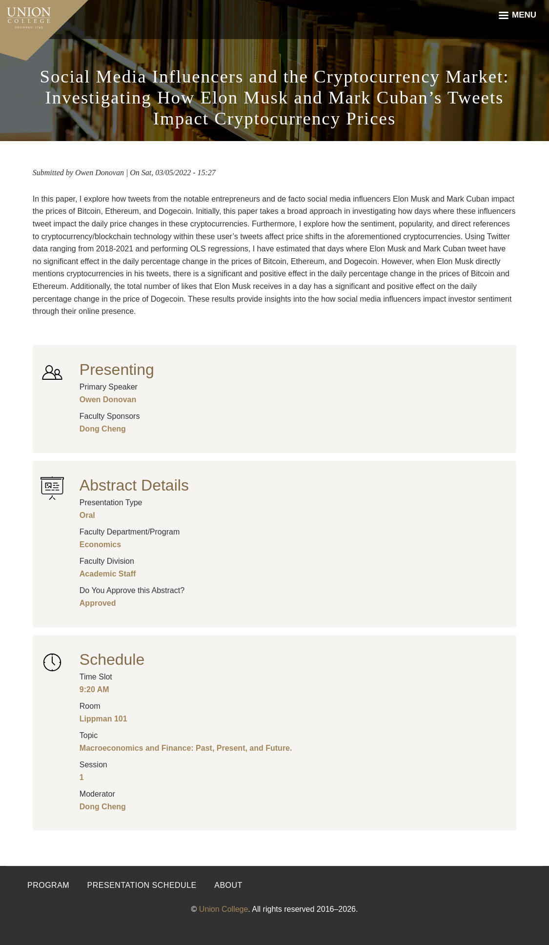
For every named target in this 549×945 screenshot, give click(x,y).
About (228, 885)
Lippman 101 (103, 719)
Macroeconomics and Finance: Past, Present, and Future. (186, 748)
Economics (100, 544)
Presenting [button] (117, 369)
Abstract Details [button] (134, 485)
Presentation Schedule (142, 885)
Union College (223, 909)
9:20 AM (94, 689)
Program (48, 885)
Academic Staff (108, 574)
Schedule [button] (112, 659)
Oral (87, 515)
